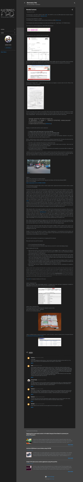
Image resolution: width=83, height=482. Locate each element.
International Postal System (33, 335)
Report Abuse (3, 52)
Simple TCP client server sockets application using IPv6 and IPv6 (41, 461)
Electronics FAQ (32, 3)
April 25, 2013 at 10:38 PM (39, 357)
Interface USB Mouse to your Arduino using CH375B (38, 448)
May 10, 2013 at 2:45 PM (39, 388)
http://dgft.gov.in (43, 211)
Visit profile (8, 47)
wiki (60, 20)
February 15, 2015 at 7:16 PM (39, 396)
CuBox (27, 200)
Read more (70, 444)
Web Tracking (40, 335)
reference (48, 123)
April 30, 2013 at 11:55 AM (41, 379)
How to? (30, 352)
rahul (32, 365)
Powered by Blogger (49, 476)
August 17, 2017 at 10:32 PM (39, 403)
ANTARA (33, 403)
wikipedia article (44, 16)
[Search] (74, 3)
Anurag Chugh (34, 379)
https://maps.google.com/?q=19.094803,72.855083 (35, 182)
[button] (72, 10)
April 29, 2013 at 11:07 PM (37, 365)
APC (46, 14)
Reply (32, 363)
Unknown (33, 357)
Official (57, 20)
